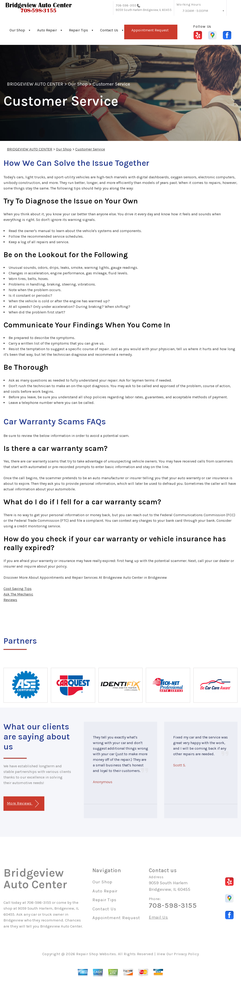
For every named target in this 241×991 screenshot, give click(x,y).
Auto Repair (47, 30)
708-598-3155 (126, 5)
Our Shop (17, 30)
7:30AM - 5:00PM (195, 11)
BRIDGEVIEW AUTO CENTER (35, 84)
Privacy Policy (186, 954)
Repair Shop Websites (96, 954)
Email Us (158, 917)
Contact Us (109, 30)
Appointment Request (150, 30)
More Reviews (23, 804)
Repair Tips (78, 30)
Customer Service (111, 84)
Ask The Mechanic (18, 594)
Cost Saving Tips (17, 588)
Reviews (10, 600)
